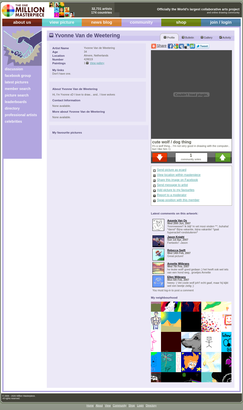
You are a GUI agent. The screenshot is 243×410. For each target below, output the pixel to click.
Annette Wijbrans (178, 263)
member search (17, 89)
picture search (17, 95)
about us (22, 22)
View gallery (97, 63)
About (99, 405)
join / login (220, 22)
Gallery (207, 37)
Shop (132, 405)
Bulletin (188, 37)
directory (12, 108)
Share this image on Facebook (177, 180)
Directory (151, 405)
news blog (101, 22)
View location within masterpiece (178, 175)
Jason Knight (175, 236)
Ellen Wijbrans (176, 276)
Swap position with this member (178, 200)
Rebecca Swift (176, 250)
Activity (225, 37)
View (108, 405)
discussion (14, 69)
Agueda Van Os (177, 220)
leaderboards (16, 102)
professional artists (21, 115)
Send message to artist (172, 185)
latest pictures (16, 82)
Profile (169, 37)
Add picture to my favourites (175, 190)
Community (120, 405)
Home (90, 405)
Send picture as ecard (171, 170)
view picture (62, 22)
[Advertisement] (19, 143)
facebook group (18, 76)
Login (140, 405)
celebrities (13, 121)
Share (162, 46)
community (141, 22)
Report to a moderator (171, 195)
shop (181, 22)
